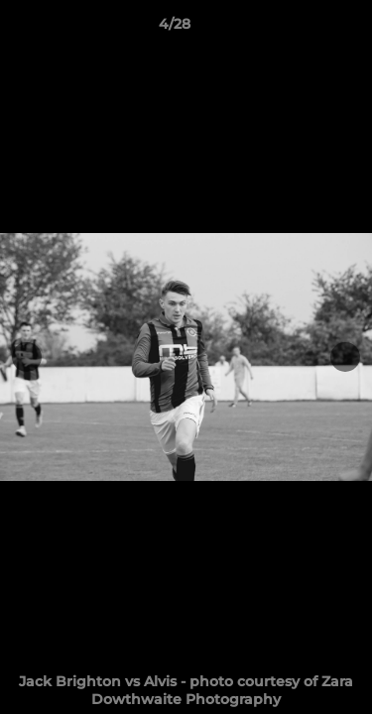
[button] (300, 29)
